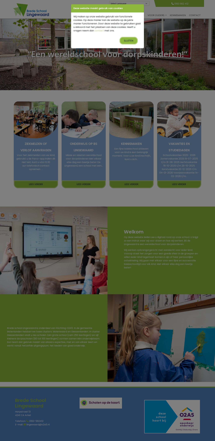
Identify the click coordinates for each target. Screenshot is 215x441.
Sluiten (128, 40)
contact (99, 30)
